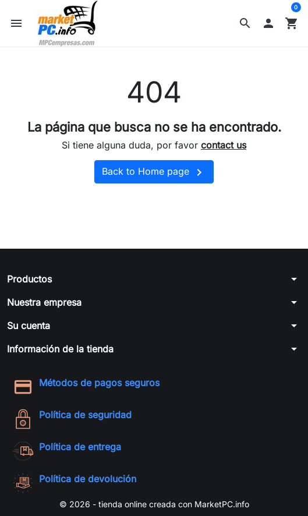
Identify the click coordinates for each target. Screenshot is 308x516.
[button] (245, 23)
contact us (223, 145)
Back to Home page (154, 172)
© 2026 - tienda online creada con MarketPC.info (154, 504)
